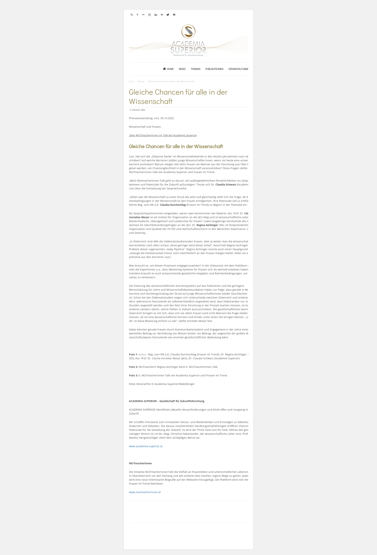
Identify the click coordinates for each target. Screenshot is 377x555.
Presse (141, 81)
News (182, 69)
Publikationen (214, 69)
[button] (132, 14)
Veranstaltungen (239, 69)
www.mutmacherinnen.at (145, 492)
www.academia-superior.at (146, 446)
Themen (195, 69)
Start (131, 81)
